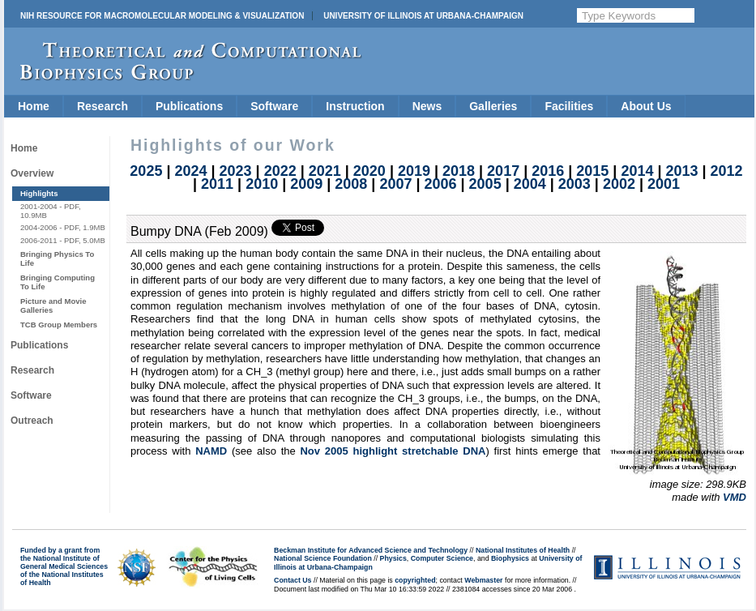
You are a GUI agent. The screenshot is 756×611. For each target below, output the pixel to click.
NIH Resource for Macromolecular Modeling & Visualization (162, 15)
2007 (395, 184)
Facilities (569, 106)
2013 (681, 171)
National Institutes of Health (523, 550)
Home (33, 106)
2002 (619, 184)
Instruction (355, 106)
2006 (441, 184)
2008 (351, 184)
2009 (306, 184)
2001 (663, 184)
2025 (146, 171)
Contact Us (292, 580)
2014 (637, 171)
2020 (369, 171)
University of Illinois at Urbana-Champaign (423, 15)
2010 (262, 184)
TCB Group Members (58, 324)
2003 (574, 184)
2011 (217, 184)
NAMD (211, 451)
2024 (190, 171)
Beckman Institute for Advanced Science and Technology (371, 550)
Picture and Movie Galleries (53, 305)
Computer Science (442, 558)
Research (102, 106)
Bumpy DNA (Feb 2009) (199, 231)
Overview (32, 173)
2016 (548, 171)
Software (274, 106)
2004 (530, 184)
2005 (485, 184)
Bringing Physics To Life (57, 258)
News (427, 106)
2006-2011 (39, 240)
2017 (503, 171)
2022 (280, 171)
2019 (414, 171)
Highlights (39, 193)
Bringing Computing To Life (57, 281)
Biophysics (510, 558)
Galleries (493, 106)
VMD (734, 497)
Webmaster (483, 580)
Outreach (32, 420)
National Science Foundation (323, 558)
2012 (727, 171)
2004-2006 (39, 227)
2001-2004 (39, 206)
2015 (592, 171)
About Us (646, 106)
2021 (325, 171)
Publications (189, 106)
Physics (393, 558)
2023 (236, 171)
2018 (458, 171)
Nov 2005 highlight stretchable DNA (392, 451)
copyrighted (415, 580)
